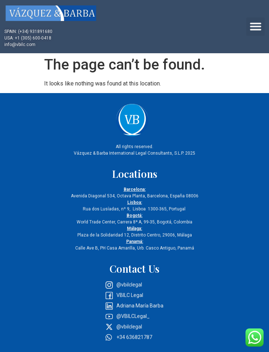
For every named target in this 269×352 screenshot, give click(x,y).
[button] (255, 26)
